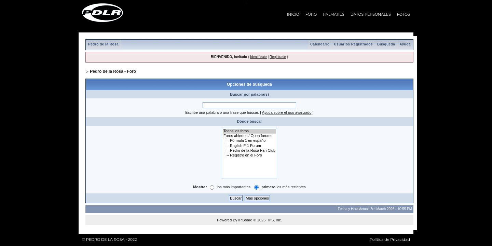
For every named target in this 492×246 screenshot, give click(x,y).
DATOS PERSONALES (371, 14)
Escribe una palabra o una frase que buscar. (222, 112)
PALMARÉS (333, 14)
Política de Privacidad (390, 239)
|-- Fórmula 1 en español (249, 140)
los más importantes (233, 187)
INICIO (293, 14)
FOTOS (403, 14)
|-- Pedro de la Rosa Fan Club (249, 150)
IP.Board (245, 220)
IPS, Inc (274, 220)
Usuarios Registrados (353, 44)
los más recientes (283, 187)
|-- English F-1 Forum (249, 146)
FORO (311, 14)
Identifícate (258, 57)
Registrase (278, 57)
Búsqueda (386, 44)
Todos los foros (249, 131)
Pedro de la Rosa (103, 44)
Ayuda (405, 44)
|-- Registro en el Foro (249, 155)
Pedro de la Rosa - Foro (113, 71)
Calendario (320, 44)
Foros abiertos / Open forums (249, 136)
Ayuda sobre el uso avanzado (287, 112)
